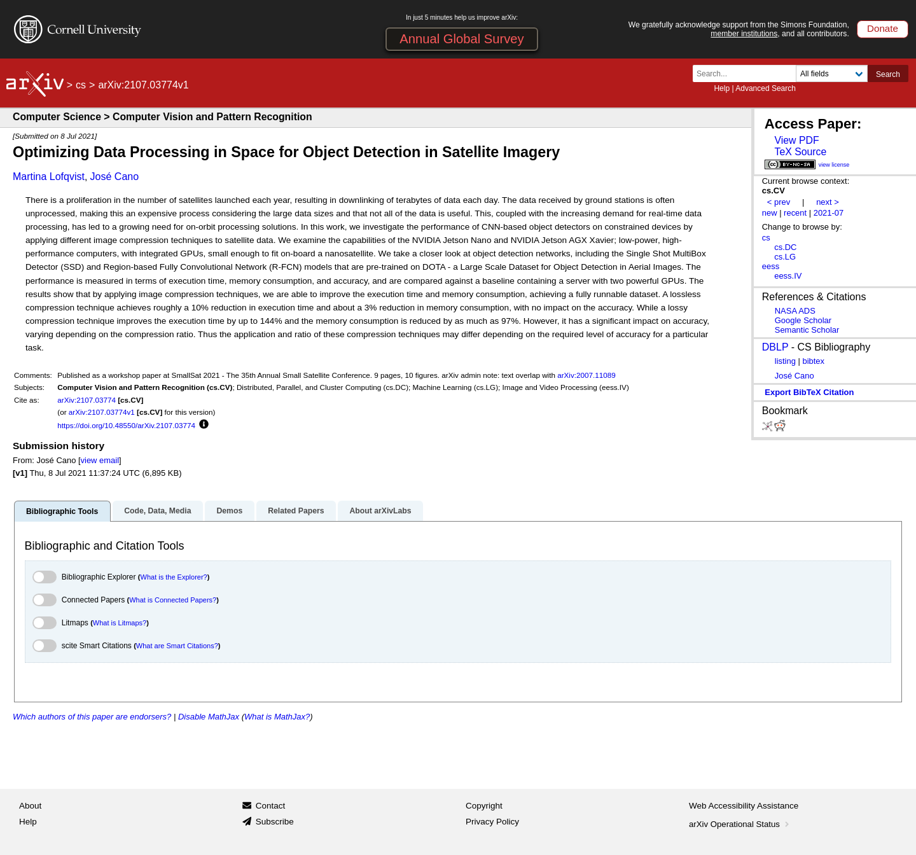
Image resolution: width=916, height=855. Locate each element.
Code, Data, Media (157, 510)
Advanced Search (765, 88)
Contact (271, 805)
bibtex (813, 361)
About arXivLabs (380, 510)
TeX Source (800, 151)
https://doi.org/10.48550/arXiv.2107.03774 (126, 425)
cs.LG (785, 256)
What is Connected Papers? (172, 600)
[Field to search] (832, 73)
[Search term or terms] (748, 73)
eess (770, 266)
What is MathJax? (277, 716)
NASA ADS (795, 311)
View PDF (796, 140)
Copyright (484, 805)
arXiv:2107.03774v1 (102, 412)
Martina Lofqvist (49, 176)
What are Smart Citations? (177, 646)
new (769, 213)
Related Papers (296, 510)
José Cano (114, 176)
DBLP (775, 347)
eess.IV (788, 276)
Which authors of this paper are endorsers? (92, 716)
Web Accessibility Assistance (743, 805)
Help (722, 88)
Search (888, 74)
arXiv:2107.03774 (86, 400)
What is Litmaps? (119, 623)
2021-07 (829, 213)
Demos (229, 510)
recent (795, 213)
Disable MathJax (208, 716)
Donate (882, 28)
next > (827, 202)
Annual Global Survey (461, 39)
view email (100, 460)
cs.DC (785, 247)
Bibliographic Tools (62, 511)
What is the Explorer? (174, 577)
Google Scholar (803, 320)
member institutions (744, 33)
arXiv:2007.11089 (586, 375)
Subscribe (275, 821)
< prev (778, 202)
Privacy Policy (492, 821)
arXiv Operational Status (740, 824)
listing (785, 361)
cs (81, 85)
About (30, 805)
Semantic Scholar (807, 330)
